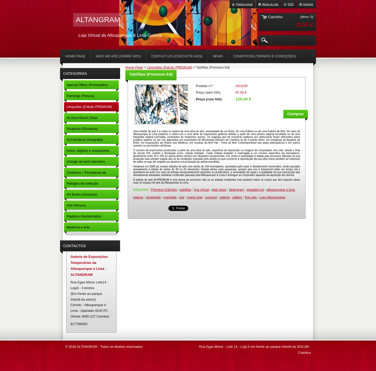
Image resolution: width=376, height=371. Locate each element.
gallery (237, 197)
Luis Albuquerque (272, 197)
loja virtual (201, 190)
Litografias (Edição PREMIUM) (169, 67)
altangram (236, 190)
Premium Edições (164, 190)
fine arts (251, 197)
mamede (170, 197)
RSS (290, 4)
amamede (153, 197)
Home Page (134, 67)
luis (181, 197)
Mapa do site (270, 4)
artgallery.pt (255, 190)
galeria (225, 197)
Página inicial (244, 4)
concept (211, 197)
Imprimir (308, 4)
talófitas (185, 190)
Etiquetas (141, 189)
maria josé (194, 197)
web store (219, 190)
